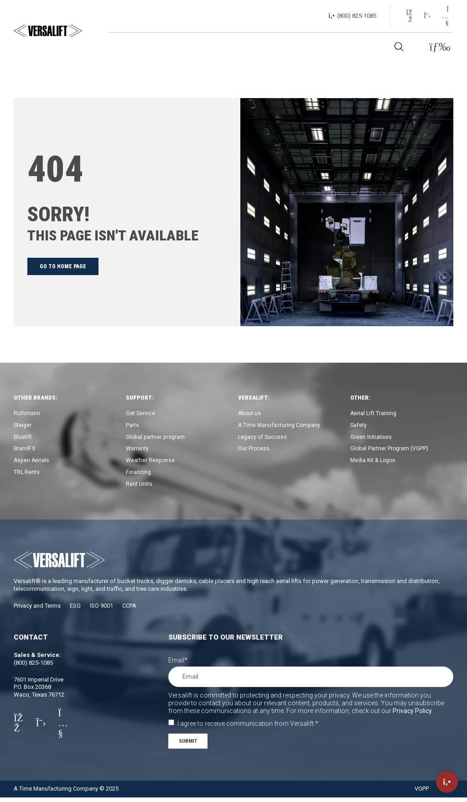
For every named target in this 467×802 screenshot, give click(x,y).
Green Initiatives (371, 438)
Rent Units (139, 487)
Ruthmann (27, 413)
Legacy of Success (263, 438)
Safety (358, 425)
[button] (439, 47)
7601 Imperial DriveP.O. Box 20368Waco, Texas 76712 (39, 691)
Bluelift (23, 438)
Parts (132, 425)
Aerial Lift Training (374, 413)
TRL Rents (27, 475)
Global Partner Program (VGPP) (390, 450)
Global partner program (156, 438)
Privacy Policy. (413, 714)
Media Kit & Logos (374, 462)
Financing (138, 475)
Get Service (141, 413)
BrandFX (25, 450)
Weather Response (151, 462)
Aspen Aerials (32, 462)
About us (250, 413)
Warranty (137, 450)
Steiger (23, 425)
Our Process (254, 450)
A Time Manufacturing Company (280, 425)
